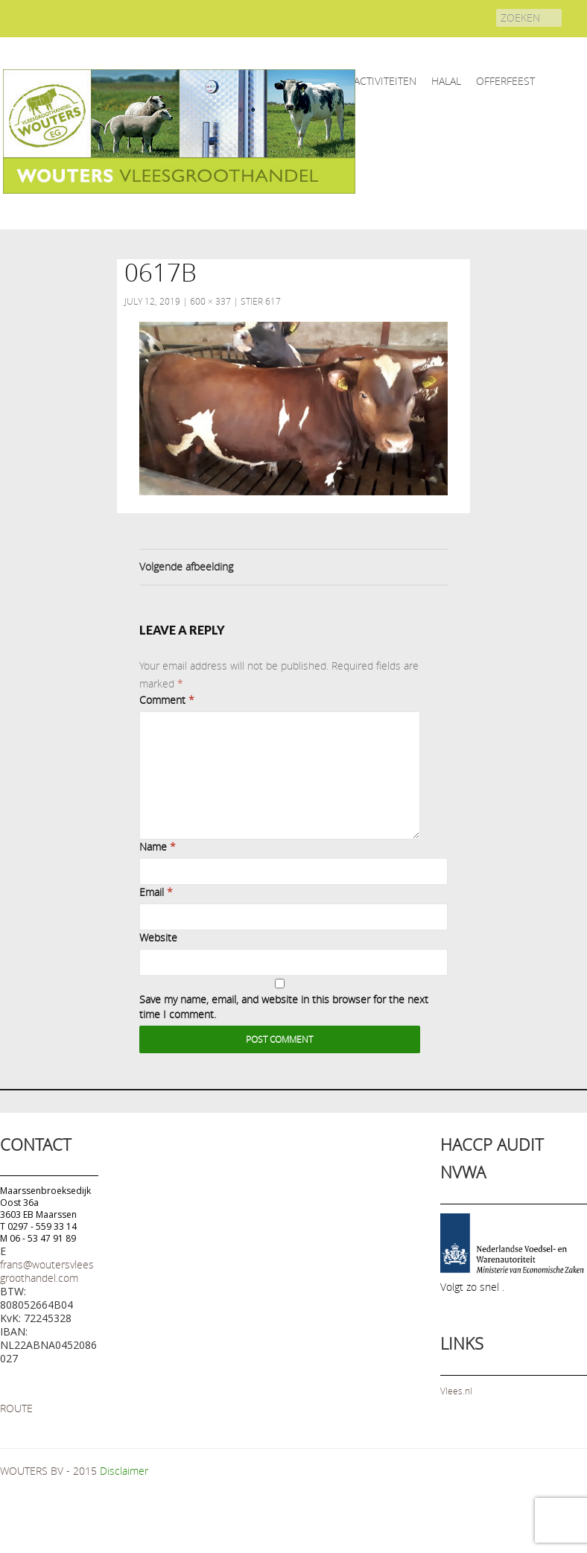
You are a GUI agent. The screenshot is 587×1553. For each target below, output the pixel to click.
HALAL (446, 81)
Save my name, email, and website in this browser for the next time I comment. (283, 1006)
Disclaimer (124, 1471)
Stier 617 (261, 301)
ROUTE (16, 1408)
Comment (166, 700)
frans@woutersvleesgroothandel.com (47, 1271)
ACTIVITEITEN (385, 81)
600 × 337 (210, 301)
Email (156, 892)
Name (157, 846)
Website (158, 937)
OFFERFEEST (505, 81)
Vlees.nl (456, 1391)
